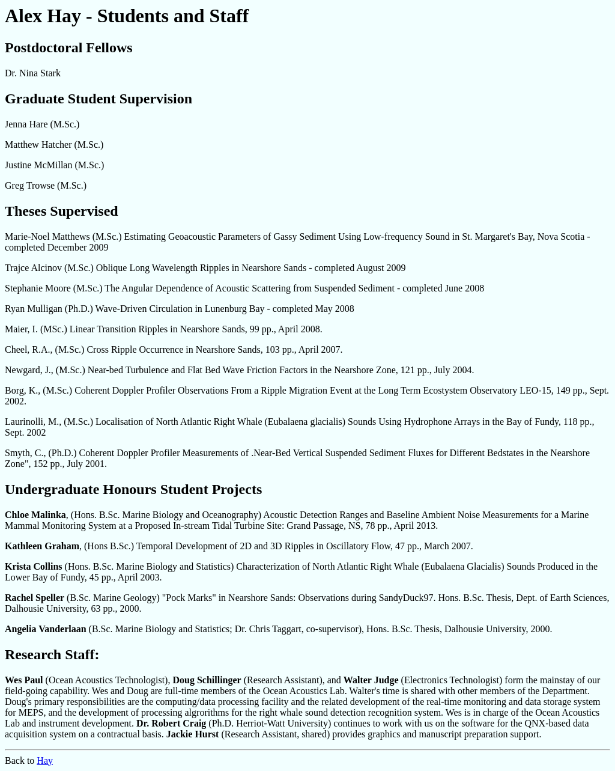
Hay (45, 760)
